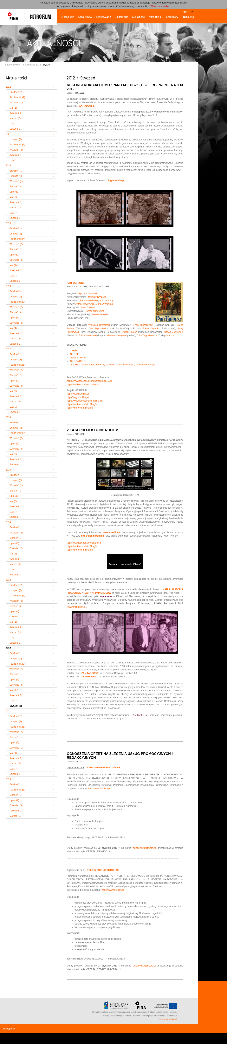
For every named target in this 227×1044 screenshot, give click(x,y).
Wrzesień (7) (16, 438)
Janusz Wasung (104, 304)
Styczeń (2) (15, 343)
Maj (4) (13, 328)
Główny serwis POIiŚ (168, 1019)
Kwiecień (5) (16, 695)
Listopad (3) (16, 176)
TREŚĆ (74, 350)
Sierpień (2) (16, 249)
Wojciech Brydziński (99, 325)
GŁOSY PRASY (78, 357)
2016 (8, 417)
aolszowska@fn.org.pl (144, 848)
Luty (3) (13, 212)
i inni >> (169, 335)
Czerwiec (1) (16, 616)
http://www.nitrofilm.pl (99, 788)
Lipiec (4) (14, 611)
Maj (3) (13, 391)
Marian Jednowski (173, 332)
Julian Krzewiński (88, 335)
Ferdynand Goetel (89, 300)
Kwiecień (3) (16, 270)
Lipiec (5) (14, 443)
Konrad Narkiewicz (94, 311)
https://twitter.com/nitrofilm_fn (82, 404)
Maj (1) (13, 107)
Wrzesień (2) (16, 244)
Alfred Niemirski (100, 314)
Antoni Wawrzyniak (85, 304)
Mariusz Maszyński (116, 335)
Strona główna (12, 64)
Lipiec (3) (14, 317)
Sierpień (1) (16, 490)
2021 (8, 134)
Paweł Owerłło (151, 328)
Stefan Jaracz (129, 332)
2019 (8, 223)
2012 (38, 64)
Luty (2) (13, 123)
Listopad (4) (16, 296)
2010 (8, 779)
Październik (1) (17, 144)
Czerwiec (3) (16, 260)
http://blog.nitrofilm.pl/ (78, 397)
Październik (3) (17, 663)
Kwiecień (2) (16, 113)
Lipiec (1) (14, 191)
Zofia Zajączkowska (146, 335)
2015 (8, 469)
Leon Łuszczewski (143, 325)
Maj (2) (13, 197)
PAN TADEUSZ (75, 282)
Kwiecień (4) (16, 559)
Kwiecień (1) (16, 155)
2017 (8, 349)
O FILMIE (75, 354)
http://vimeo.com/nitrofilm (80, 407)
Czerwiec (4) (16, 323)
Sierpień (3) (16, 186)
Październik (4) (17, 239)
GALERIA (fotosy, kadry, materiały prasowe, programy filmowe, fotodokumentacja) (112, 364)
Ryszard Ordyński (87, 293)
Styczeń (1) (15, 128)
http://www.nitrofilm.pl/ (78, 393)
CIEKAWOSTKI (78, 361)
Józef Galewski (88, 307)
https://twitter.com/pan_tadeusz (83, 384)
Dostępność (9, 1028)
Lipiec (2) (14, 254)
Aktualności (28, 64)
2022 (8, 86)
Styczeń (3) (15, 281)
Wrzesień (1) (16, 102)
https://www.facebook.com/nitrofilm (85, 400)
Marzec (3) (15, 401)
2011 (8, 711)
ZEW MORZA (88, 676)
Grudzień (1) (16, 170)
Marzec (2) (15, 118)
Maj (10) (14, 690)
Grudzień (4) (16, 291)
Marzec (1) (15, 207)
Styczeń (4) (15, 517)
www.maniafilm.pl (77, 607)
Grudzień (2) (16, 92)
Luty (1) (13, 160)
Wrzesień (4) (16, 149)
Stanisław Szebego (96, 297)
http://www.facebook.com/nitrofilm (84, 542)
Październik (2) (17, 97)
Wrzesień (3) (16, 532)
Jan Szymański (97, 328)
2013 (8, 580)
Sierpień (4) (16, 606)
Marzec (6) (15, 564)
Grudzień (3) (16, 228)
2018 (8, 286)
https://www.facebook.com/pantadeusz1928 (89, 381)
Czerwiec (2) (16, 548)
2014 (8, 522)
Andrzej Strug (106, 300)
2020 (8, 165)
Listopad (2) (16, 139)
